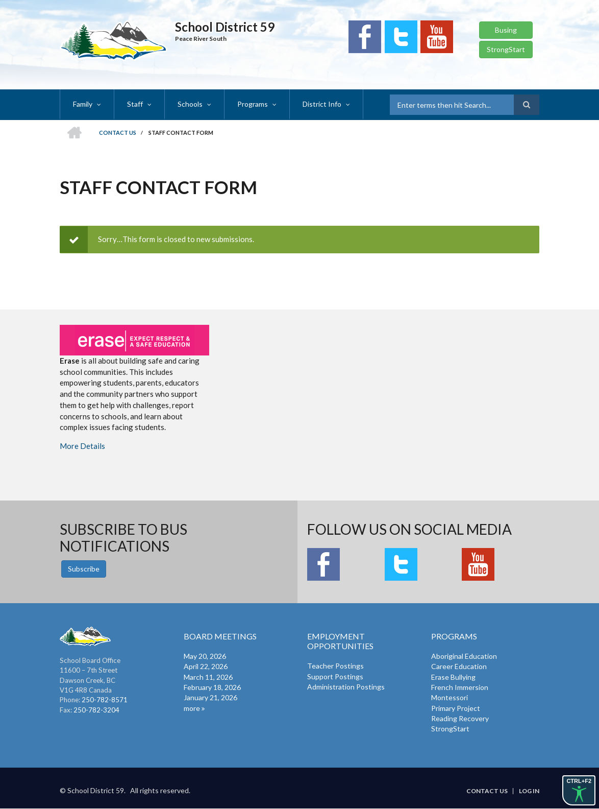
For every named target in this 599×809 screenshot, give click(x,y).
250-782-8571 (105, 700)
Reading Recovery (460, 718)
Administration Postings (346, 686)
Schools (190, 104)
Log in (529, 791)
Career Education (459, 666)
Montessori (449, 697)
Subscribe (83, 568)
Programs (252, 104)
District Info (322, 104)
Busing (506, 30)
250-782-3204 (96, 710)
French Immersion (459, 687)
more (192, 708)
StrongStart (506, 49)
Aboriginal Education (464, 656)
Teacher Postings (335, 665)
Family (82, 104)
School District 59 (224, 26)
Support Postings (335, 676)
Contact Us (487, 791)
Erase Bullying (453, 677)
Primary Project (455, 708)
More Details (82, 445)
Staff (135, 104)
